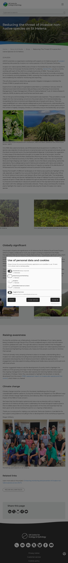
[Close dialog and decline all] (60, 258)
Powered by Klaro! (55, 303)
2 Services (16, 273)
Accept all (55, 300)
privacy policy (25, 266)
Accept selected (33, 300)
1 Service (16, 278)
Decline (11, 300)
